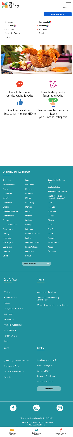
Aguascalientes (9, 184)
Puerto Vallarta (31, 247)
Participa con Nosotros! (46, 360)
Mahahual (29, 189)
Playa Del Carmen (32, 233)
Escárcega (8, 37)
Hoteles (7, 303)
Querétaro (29, 251)
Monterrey (29, 202)
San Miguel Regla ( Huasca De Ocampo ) (56, 197)
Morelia (28, 207)
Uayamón (43, 29)
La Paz (5, 255)
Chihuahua (7, 202)
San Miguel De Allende (57, 191)
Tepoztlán (52, 211)
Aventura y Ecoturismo (13, 325)
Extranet (49, 388)
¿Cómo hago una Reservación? (16, 360)
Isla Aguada (44, 22)
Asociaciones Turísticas (46, 292)
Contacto (7, 377)
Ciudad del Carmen (12, 33)
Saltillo (28, 255)
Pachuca (28, 220)
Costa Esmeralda (10, 224)
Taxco (50, 202)
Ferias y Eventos (10, 336)
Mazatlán (29, 193)
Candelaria (8, 26)
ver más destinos (36, 264)
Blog (6, 341)
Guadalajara (8, 242)
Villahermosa (53, 242)
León (27, 180)
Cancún (6, 198)
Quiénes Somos (43, 371)
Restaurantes (9, 319)
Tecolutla (51, 207)
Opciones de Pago (11, 366)
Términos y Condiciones (46, 376)
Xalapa (50, 247)
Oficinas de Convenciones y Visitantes (52, 305)
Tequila (51, 215)
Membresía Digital (44, 365)
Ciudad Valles (8, 215)
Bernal (5, 189)
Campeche (8, 22)
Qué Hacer (8, 314)
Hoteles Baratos (10, 297)
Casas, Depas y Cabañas (13, 308)
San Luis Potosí (54, 187)
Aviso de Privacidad (45, 381)
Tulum (50, 233)
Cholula (6, 207)
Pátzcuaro (29, 229)
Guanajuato (7, 247)
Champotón (9, 29)
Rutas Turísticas (10, 330)
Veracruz (51, 238)
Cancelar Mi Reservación (14, 371)
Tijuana (51, 220)
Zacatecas (52, 251)
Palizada (42, 26)
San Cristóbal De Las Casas (56, 181)
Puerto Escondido (32, 242)
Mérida (28, 198)
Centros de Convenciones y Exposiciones (48, 298)
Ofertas (7, 292)
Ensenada (7, 238)
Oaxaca (28, 211)
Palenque (29, 224)
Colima (6, 220)
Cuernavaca (8, 229)
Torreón (51, 229)
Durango (6, 233)
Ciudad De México (10, 211)
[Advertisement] (36, 146)
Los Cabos (29, 184)
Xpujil (41, 33)
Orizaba (28, 215)
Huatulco (6, 251)
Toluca (50, 224)
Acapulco (7, 180)
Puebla (28, 238)
